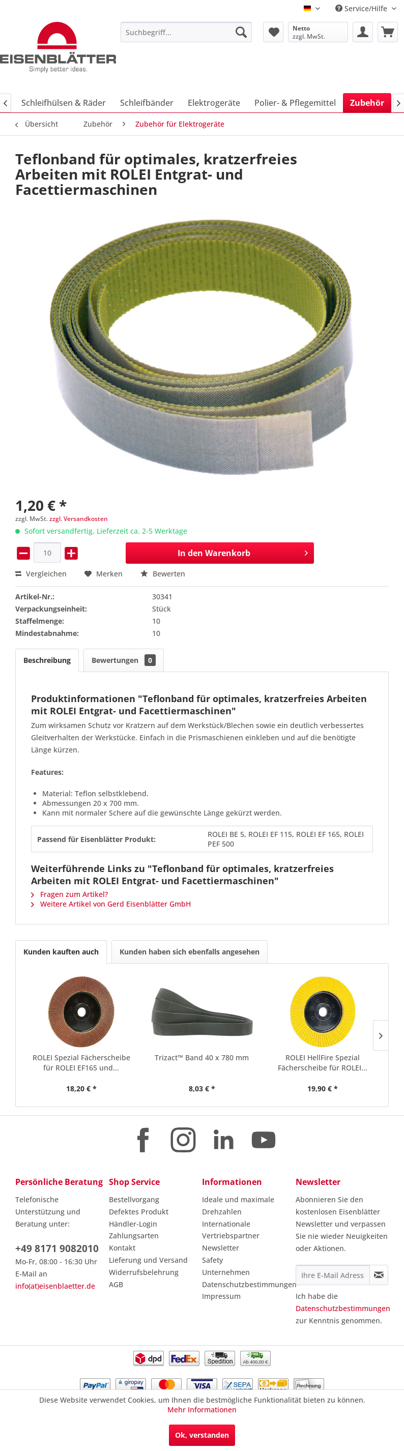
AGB (116, 1284)
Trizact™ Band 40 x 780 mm (202, 1057)
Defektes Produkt (138, 1211)
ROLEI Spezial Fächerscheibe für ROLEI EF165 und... (81, 1062)
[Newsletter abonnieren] (378, 1275)
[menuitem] (186, 32)
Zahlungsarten (134, 1235)
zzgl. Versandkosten (78, 518)
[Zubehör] (367, 102)
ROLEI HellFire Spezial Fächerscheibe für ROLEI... (322, 1062)
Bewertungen (124, 660)
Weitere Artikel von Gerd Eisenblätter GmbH (111, 904)
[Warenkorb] (388, 32)
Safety (212, 1260)
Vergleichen (41, 573)
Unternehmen (226, 1272)
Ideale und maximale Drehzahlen (238, 1205)
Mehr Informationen (202, 1409)
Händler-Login (133, 1224)
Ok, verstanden (202, 1435)
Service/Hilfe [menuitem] (362, 8)
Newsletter (220, 1248)
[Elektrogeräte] (214, 102)
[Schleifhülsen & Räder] (63, 102)
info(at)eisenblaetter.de (55, 1286)
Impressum (221, 1296)
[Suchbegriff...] (186, 32)
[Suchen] (241, 32)
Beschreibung (47, 660)
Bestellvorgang (134, 1199)
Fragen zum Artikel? (69, 894)
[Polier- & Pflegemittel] (295, 102)
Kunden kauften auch (61, 951)
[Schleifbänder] (147, 102)
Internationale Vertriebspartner (230, 1230)
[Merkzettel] (273, 32)
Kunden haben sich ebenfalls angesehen (189, 951)
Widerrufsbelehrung (144, 1272)
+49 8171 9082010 (57, 1248)
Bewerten (162, 573)
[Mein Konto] (363, 32)
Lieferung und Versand (148, 1260)
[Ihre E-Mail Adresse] (333, 1275)
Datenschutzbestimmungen (246, 1284)
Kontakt (122, 1248)
